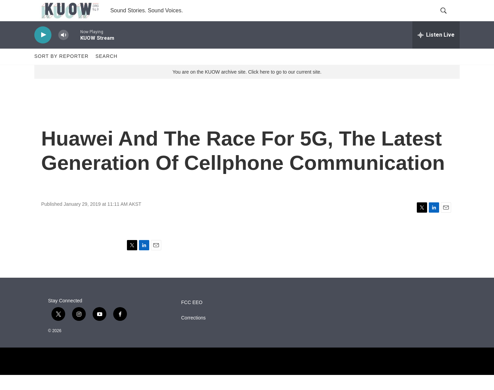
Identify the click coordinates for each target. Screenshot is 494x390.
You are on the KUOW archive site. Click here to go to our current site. (247, 86)
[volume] (63, 50)
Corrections (193, 333)
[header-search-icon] (448, 18)
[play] (42, 50)
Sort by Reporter (61, 71)
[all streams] (436, 49)
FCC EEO (191, 317)
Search (106, 71)
